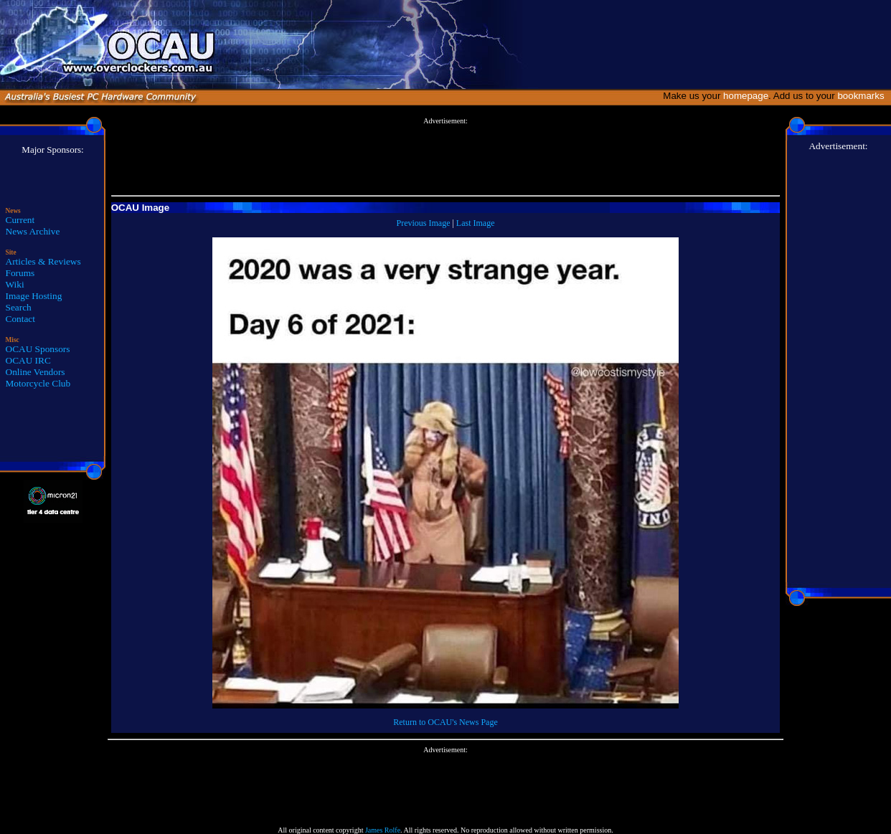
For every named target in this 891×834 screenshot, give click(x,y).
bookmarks (863, 95)
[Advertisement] (445, 157)
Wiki (15, 284)
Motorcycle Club (38, 383)
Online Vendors (35, 371)
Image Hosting (34, 295)
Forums (20, 272)
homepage (745, 95)
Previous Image (423, 223)
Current (20, 219)
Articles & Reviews (43, 261)
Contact (20, 318)
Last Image (475, 223)
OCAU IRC (28, 360)
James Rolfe (382, 830)
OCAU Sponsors (38, 348)
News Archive (33, 231)
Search (19, 307)
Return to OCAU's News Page (445, 722)
